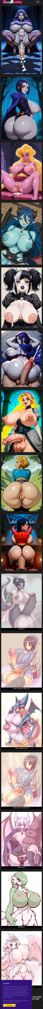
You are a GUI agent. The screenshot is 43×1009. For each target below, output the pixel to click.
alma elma (21, 867)
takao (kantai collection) (21, 688)
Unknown (21, 629)
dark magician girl (21, 748)
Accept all (9, 1005)
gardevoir (21, 927)
